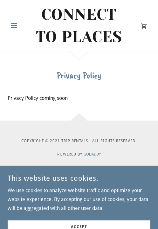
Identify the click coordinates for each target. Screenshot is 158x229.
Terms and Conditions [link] (79, 182)
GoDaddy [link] (92, 154)
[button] (19, 25)
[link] (78, 26)
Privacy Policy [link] (79, 172)
